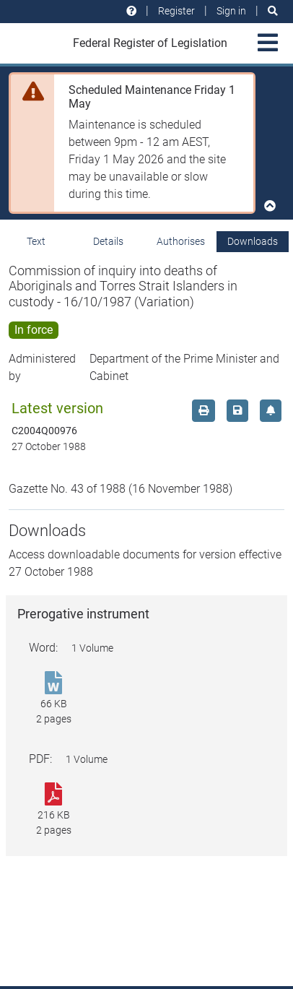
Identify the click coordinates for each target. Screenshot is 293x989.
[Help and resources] (131, 11)
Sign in (231, 11)
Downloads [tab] (252, 241)
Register (176, 11)
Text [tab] (36, 241)
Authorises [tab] (181, 241)
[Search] (272, 11)
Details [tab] (108, 241)
